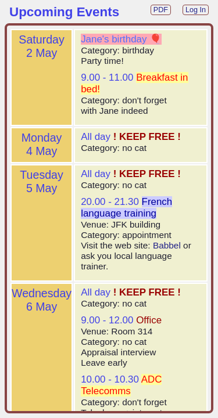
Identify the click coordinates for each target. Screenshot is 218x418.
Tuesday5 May (41, 181)
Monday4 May (42, 144)
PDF (160, 10)
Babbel (167, 245)
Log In (195, 10)
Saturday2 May (41, 46)
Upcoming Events (64, 12)
